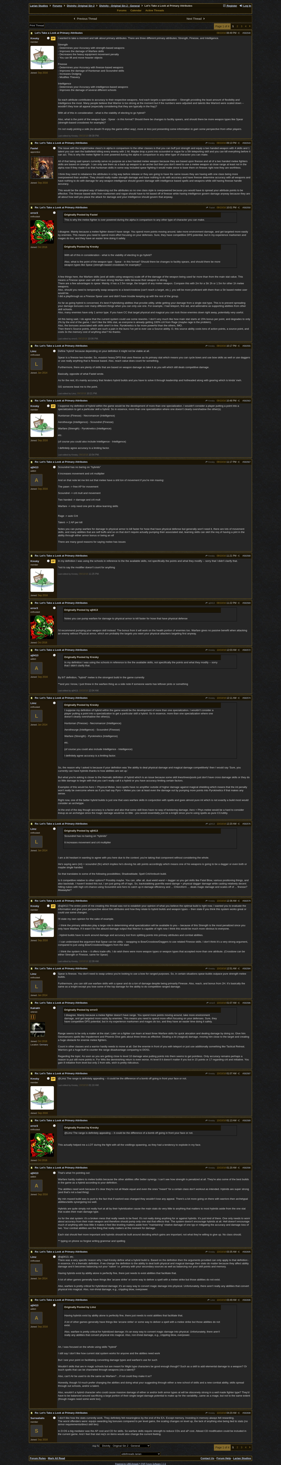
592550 (247, 207)
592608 (247, 1413)
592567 (247, 462)
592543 (247, 143)
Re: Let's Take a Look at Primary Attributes (61, 142)
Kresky (210, 143)
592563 (247, 401)
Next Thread (196, 18)
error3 (210, 1003)
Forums (57, 5)
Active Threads (154, 10)
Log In (245, 5)
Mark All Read (56, 1458)
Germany (43, 1044)
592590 (247, 1168)
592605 (247, 1252)
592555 (247, 346)
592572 (247, 650)
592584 (247, 968)
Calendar (135, 10)
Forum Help (223, 1458)
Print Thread (37, 25)
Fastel (210, 207)
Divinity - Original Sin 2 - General (119, 5)
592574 (247, 698)
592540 (247, 33)
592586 (247, 1003)
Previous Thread (85, 18)
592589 (247, 1120)
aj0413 (210, 603)
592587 (247, 1073)
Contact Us (207, 1458)
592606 (247, 1300)
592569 (247, 603)
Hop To (95, 1446)
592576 (247, 824)
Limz (211, 1300)
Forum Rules (38, 1458)
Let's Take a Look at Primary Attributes (59, 32)
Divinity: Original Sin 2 (81, 5)
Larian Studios (39, 5)
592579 (247, 901)
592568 (247, 556)
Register (230, 5)
